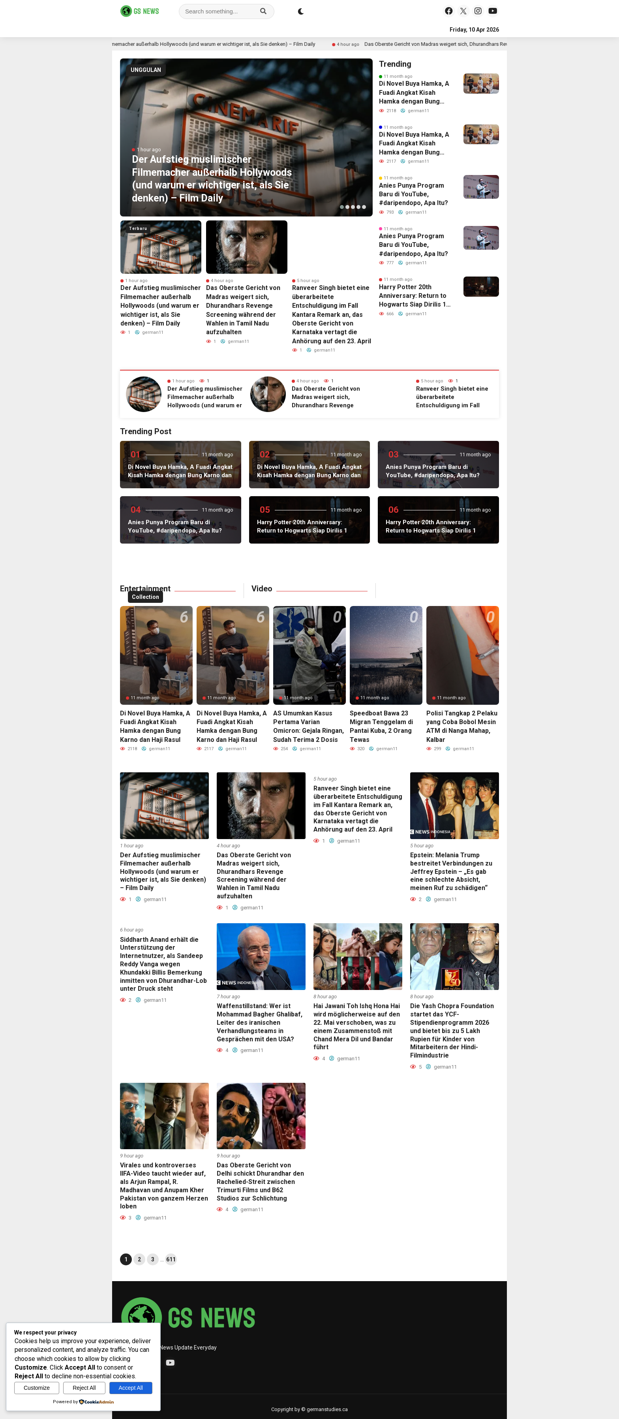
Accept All (131, 1388)
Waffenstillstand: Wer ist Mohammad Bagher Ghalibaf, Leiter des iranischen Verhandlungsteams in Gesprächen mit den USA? (259, 1022)
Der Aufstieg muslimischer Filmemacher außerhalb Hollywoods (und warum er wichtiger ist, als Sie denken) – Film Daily (224, 44)
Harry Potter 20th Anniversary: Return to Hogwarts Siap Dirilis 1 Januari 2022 (412, 296)
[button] (342, 207)
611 (171, 1259)
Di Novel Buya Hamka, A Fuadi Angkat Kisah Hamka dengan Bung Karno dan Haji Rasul (414, 93)
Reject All (84, 1388)
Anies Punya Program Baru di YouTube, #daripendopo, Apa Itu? (413, 194)
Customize (37, 1388)
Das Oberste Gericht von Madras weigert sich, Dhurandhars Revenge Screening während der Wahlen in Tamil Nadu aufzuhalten (254, 875)
